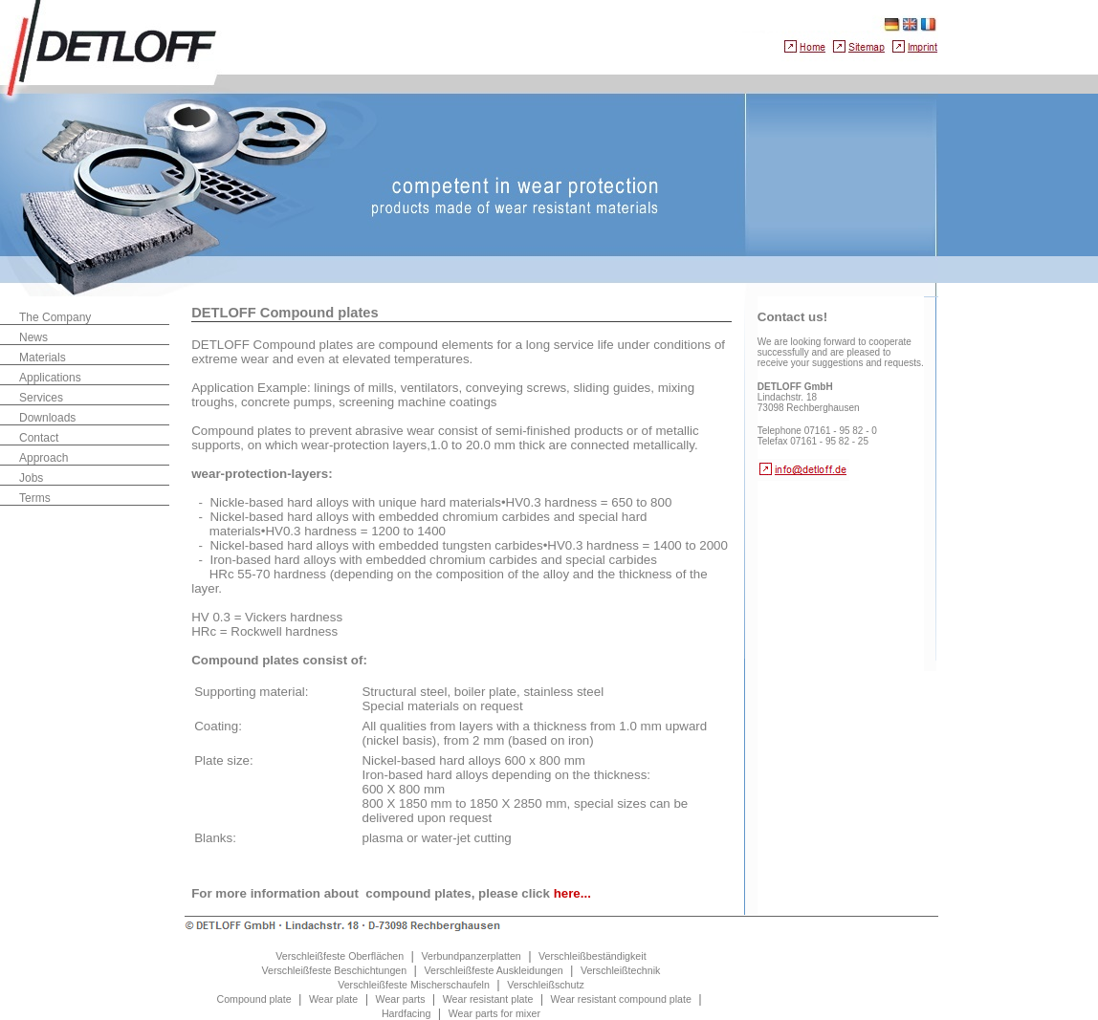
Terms (35, 498)
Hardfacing (406, 1013)
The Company (55, 317)
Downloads (47, 417)
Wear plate (333, 999)
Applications (50, 377)
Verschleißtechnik (621, 970)
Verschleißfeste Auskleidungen (493, 970)
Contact (38, 438)
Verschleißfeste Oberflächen (339, 956)
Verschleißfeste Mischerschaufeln (414, 984)
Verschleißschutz (545, 984)
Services (41, 397)
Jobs (31, 478)
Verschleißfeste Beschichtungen (334, 970)
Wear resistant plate (488, 999)
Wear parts (401, 999)
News (33, 337)
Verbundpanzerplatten (470, 956)
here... (572, 893)
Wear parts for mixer (494, 1013)
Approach (43, 458)
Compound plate (253, 999)
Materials (42, 357)
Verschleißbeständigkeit (592, 956)
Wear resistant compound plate (621, 999)
